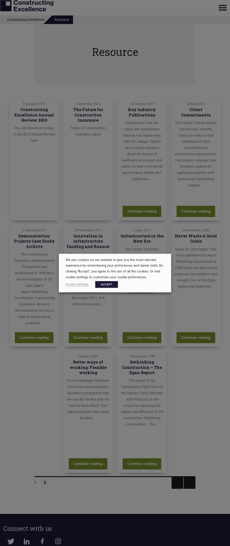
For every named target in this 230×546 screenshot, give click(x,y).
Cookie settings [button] (77, 284)
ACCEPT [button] (106, 284)
